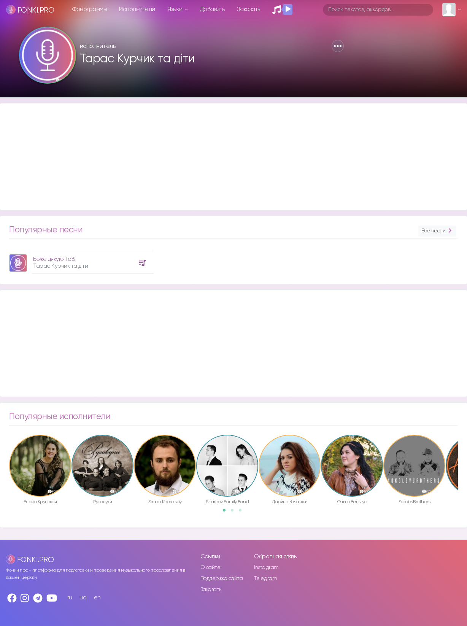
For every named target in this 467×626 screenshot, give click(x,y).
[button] (337, 46)
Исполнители (137, 9)
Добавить (212, 9)
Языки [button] (175, 9)
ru (69, 598)
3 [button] (242, 512)
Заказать (248, 9)
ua (82, 598)
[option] (80, 260)
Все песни (437, 231)
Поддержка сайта (221, 578)
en (97, 598)
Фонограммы (89, 9)
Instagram (266, 567)
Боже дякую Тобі (54, 259)
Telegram (265, 578)
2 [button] (234, 512)
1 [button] (226, 512)
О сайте (210, 567)
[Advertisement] (228, 156)
